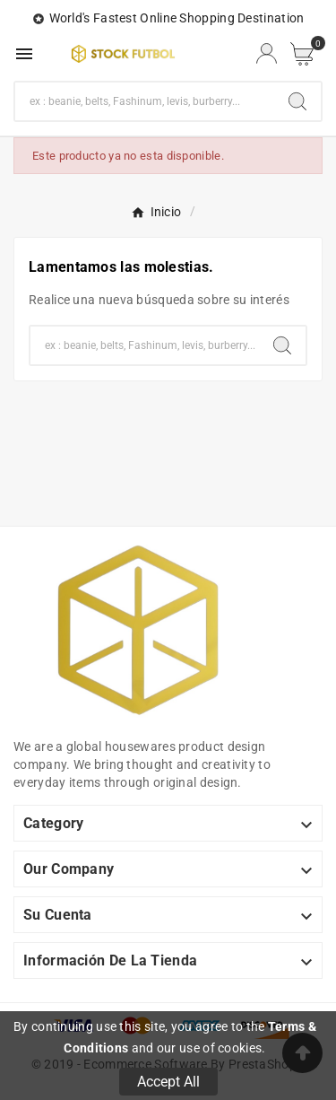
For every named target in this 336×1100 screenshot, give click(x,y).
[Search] (297, 101)
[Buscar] (144, 101)
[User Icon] (266, 53)
